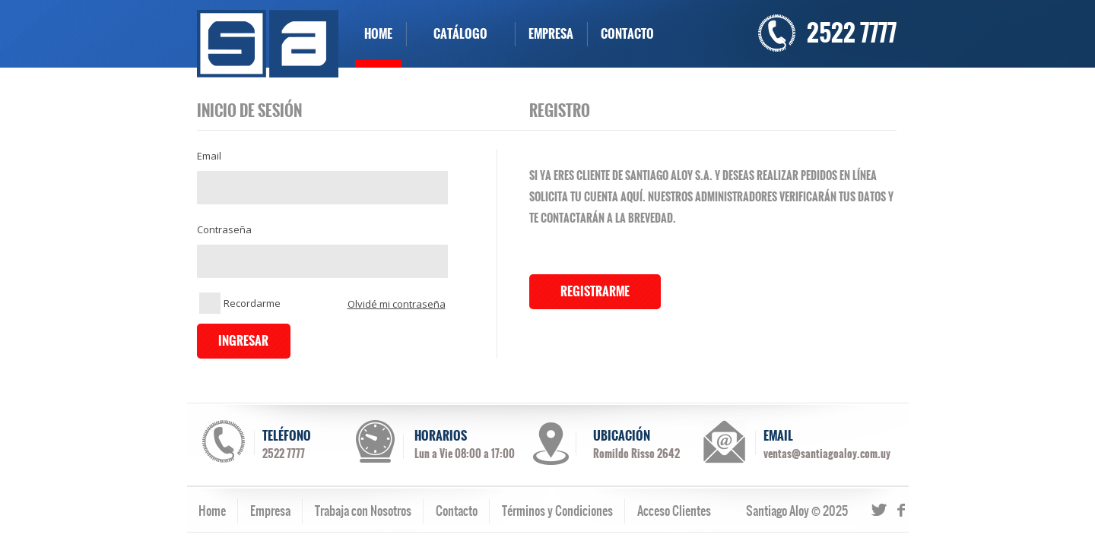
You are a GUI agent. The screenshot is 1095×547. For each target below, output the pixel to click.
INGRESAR (243, 340)
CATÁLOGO (460, 33)
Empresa (270, 510)
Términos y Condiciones (557, 510)
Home (212, 510)
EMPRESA (550, 33)
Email (209, 156)
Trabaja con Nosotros (363, 510)
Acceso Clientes (674, 510)
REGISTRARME (595, 291)
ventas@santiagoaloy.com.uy (826, 453)
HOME (378, 33)
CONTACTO (627, 33)
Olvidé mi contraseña (397, 304)
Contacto (457, 510)
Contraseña (224, 229)
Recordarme (240, 303)
